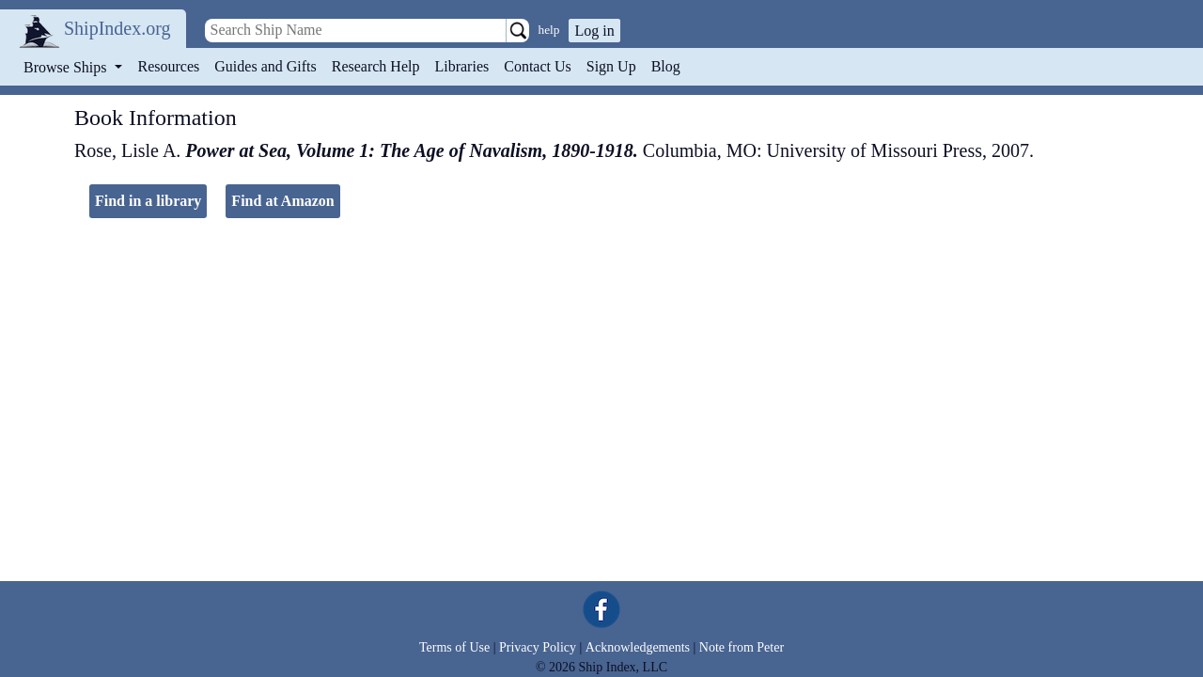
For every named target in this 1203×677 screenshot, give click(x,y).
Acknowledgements (638, 647)
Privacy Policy (537, 647)
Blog (665, 66)
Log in (594, 31)
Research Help (376, 66)
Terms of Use (454, 647)
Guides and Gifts (265, 66)
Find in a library (148, 201)
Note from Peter (741, 647)
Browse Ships (66, 67)
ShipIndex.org (117, 28)
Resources (169, 66)
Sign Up (611, 66)
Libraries (461, 66)
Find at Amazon (282, 201)
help (549, 30)
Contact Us (537, 66)
